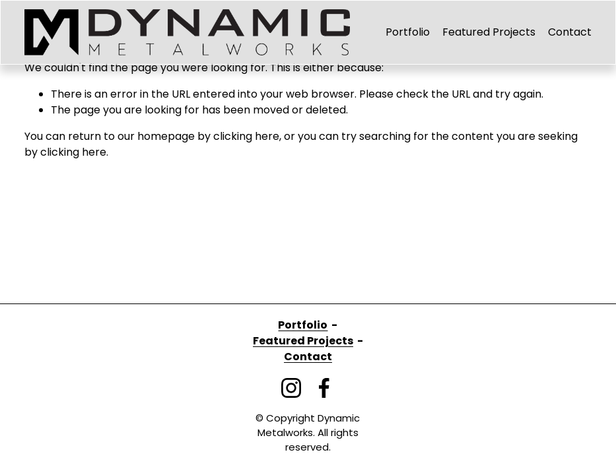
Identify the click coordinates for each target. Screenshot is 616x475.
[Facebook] (324, 387)
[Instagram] (291, 387)
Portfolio (408, 32)
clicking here (246, 136)
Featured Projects (488, 32)
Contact (570, 32)
